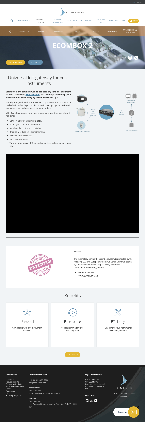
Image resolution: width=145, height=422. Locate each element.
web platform (33, 94)
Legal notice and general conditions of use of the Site (95, 386)
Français (132, 2)
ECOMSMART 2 (23, 31)
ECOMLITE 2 (94, 31)
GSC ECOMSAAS (91, 382)
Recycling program (13, 395)
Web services (72, 21)
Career (8, 388)
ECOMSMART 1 (41, 31)
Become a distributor (14, 384)
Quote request (15, 62)
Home (12, 21)
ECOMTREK (58, 31)
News (123, 21)
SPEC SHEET (35, 62)
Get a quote (72, 354)
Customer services (101, 20)
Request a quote (12, 382)
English (139, 2)
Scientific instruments (57, 20)
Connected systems (41, 20)
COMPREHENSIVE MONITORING (130, 31)
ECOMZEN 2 (76, 31)
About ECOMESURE (24, 21)
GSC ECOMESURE (92, 379)
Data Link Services (86, 21)
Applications (114, 21)
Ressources (10, 391)
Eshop (135, 21)
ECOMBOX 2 (112, 31)
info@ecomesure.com (37, 383)
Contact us (10, 379)
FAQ (7, 393)
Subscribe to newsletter (15, 386)
